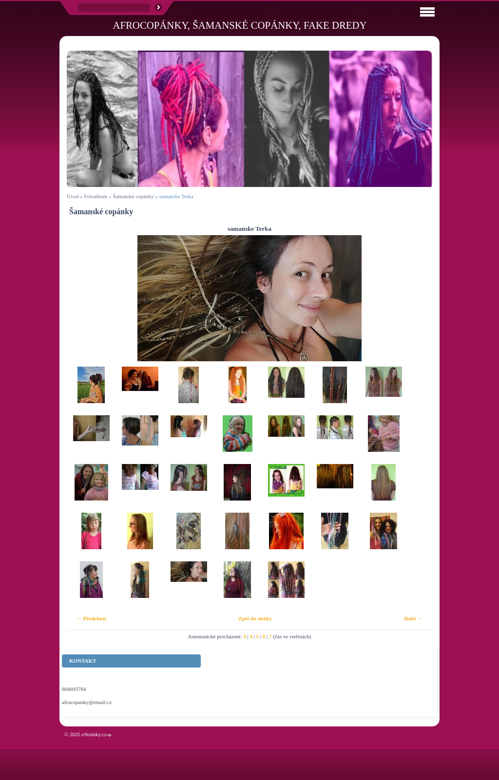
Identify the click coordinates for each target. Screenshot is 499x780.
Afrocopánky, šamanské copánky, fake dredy (239, 25)
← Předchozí (91, 618)
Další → (413, 618)
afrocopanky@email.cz (87, 702)
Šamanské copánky (133, 196)
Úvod (72, 196)
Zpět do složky (254, 618)
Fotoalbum (95, 196)
